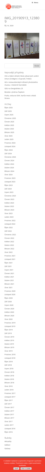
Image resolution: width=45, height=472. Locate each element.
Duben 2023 (9, 206)
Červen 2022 (9, 238)
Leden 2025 (9, 139)
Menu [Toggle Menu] (34, 3)
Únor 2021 (8, 287)
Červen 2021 (9, 273)
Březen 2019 (9, 347)
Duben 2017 (9, 414)
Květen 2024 (9, 164)
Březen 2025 (9, 132)
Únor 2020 (8, 319)
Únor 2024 (8, 174)
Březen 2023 (9, 210)
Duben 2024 (9, 167)
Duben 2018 (9, 379)
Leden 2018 (9, 390)
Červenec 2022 (10, 234)
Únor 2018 (8, 386)
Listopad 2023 (10, 182)
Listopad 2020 (10, 294)
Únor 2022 (8, 252)
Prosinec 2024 (10, 143)
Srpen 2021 (9, 270)
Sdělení (7, 445)
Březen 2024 (9, 171)
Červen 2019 (9, 337)
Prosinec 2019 (10, 323)
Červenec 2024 (10, 157)
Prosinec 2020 (10, 291)
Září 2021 (8, 266)
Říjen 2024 (9, 150)
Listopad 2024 (10, 146)
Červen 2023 (9, 199)
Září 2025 (8, 111)
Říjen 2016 (9, 432)
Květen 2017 (9, 411)
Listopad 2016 (10, 428)
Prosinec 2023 (10, 178)
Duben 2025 (9, 129)
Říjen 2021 (9, 263)
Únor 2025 (8, 136)
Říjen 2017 (9, 400)
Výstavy (7, 448)
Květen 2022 (9, 241)
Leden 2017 (9, 425)
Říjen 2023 (9, 185)
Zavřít (16, 468)
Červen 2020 (9, 309)
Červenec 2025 (10, 118)
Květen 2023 (9, 203)
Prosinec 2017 (10, 393)
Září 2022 (8, 231)
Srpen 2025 (9, 115)
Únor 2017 (8, 421)
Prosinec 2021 (10, 256)
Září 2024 (8, 153)
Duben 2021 (9, 280)
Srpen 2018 (9, 368)
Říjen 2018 (9, 361)
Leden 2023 (9, 217)
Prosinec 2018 (10, 354)
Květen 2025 (9, 125)
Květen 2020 (9, 312)
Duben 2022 (9, 245)
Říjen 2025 (9, 107)
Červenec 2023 (10, 196)
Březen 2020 (9, 316)
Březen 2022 (9, 249)
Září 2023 (8, 189)
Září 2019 (8, 333)
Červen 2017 (9, 407)
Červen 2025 (9, 122)
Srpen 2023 (9, 192)
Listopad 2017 (10, 397)
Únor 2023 (8, 213)
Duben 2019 (9, 344)
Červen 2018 (9, 372)
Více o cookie (26, 468)
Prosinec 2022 (10, 220)
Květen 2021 (9, 277)
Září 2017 (8, 404)
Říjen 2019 (9, 330)
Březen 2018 (9, 383)
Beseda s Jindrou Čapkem (14, 92)
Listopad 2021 (10, 259)
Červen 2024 (9, 160)
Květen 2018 (9, 376)
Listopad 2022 (10, 224)
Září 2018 (8, 365)
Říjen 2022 (9, 227)
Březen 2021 (9, 284)
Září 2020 (8, 301)
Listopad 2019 (10, 326)
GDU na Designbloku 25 (14, 88)
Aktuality (8, 441)
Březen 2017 (9, 418)
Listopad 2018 (10, 358)
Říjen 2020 (9, 298)
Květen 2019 (9, 340)
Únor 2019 (8, 351)
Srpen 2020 (9, 305)
